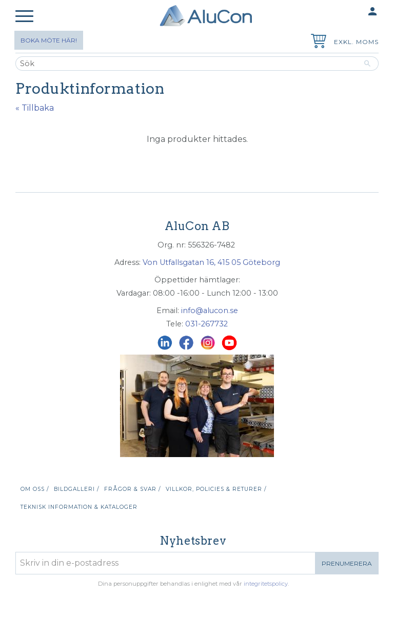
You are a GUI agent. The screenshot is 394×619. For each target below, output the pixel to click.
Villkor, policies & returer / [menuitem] (216, 489)
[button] (24, 17)
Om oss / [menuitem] (35, 489)
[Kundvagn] (316, 42)
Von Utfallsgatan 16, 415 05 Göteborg (211, 262)
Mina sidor (352, 12)
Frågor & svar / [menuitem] (132, 489)
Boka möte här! (49, 40)
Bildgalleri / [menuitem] (76, 489)
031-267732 (206, 323)
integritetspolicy (266, 583)
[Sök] (368, 63)
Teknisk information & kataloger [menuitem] (79, 507)
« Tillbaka (34, 108)
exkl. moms (356, 42)
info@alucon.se (209, 310)
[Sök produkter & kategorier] (186, 63)
